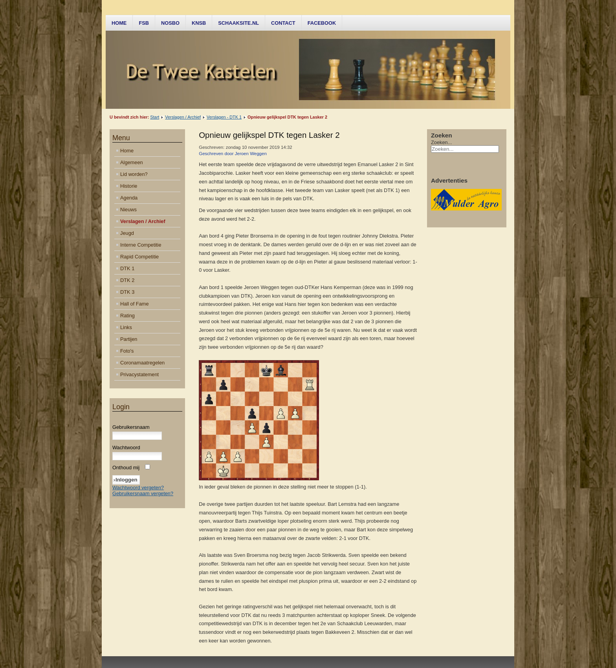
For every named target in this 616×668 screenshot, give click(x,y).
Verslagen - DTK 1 (224, 117)
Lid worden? (134, 174)
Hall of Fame (134, 304)
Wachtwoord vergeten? (138, 487)
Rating (127, 315)
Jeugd (127, 233)
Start (154, 117)
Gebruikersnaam (131, 427)
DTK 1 (127, 268)
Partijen (128, 339)
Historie (128, 186)
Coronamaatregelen (142, 363)
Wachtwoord (126, 447)
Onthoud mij (125, 467)
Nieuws (128, 209)
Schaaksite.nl (238, 23)
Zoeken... (441, 142)
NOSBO (170, 23)
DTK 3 (127, 292)
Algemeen (131, 162)
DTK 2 (127, 280)
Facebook (322, 23)
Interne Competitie (140, 245)
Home (119, 23)
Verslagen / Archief (183, 117)
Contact (283, 23)
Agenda (129, 198)
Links (126, 327)
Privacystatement (139, 374)
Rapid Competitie (139, 257)
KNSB (199, 23)
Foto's (127, 351)
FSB (144, 23)
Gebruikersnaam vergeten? (142, 493)
